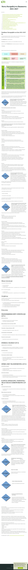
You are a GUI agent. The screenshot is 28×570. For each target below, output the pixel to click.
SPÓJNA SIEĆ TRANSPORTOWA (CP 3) (9, 21)
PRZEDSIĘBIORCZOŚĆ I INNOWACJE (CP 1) (9, 19)
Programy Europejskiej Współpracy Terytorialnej (9, 29)
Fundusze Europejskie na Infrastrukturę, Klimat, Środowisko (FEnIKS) (12, 14)
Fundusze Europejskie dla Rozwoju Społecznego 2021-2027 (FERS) (12, 16)
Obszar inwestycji (5, 18)
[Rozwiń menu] (26, 2)
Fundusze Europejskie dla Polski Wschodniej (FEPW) (10, 17)
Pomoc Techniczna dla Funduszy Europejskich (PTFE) (10, 24)
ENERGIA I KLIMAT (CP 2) (6, 20)
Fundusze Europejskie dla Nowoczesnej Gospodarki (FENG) (11, 15)
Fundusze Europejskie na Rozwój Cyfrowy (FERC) (10, 23)
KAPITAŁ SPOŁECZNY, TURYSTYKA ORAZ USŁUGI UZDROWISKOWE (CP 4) (14, 22)
